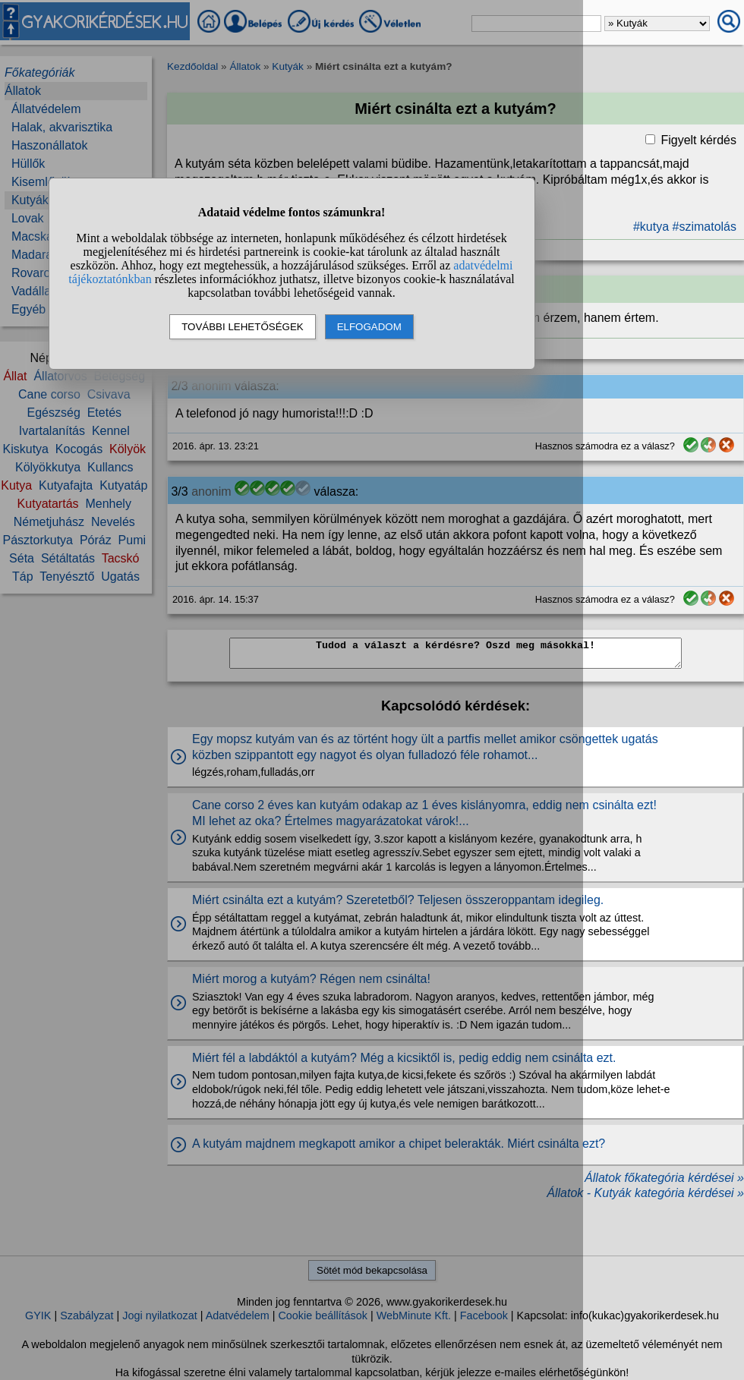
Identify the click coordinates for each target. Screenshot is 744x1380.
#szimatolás (704, 226)
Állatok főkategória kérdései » (664, 1177)
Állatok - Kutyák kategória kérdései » (645, 1192)
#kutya (651, 226)
